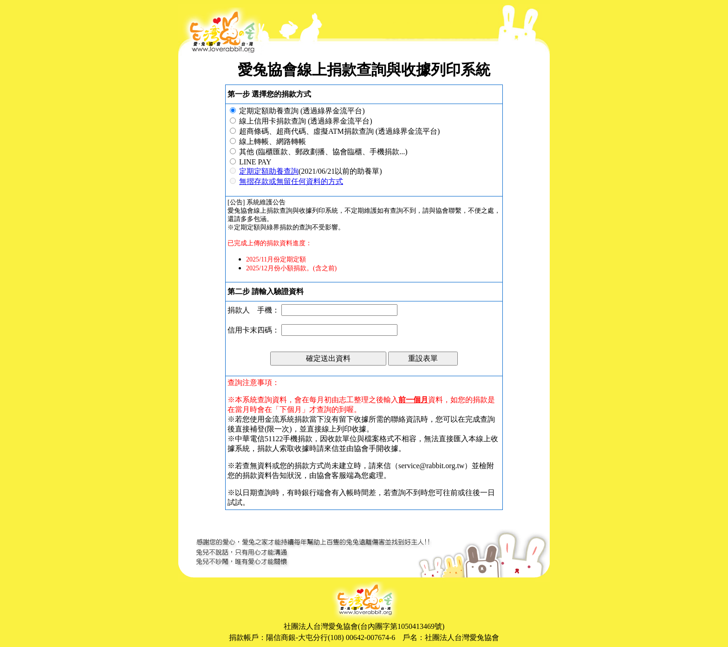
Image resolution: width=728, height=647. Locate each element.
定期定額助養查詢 (269, 171)
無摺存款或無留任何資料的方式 (291, 181)
